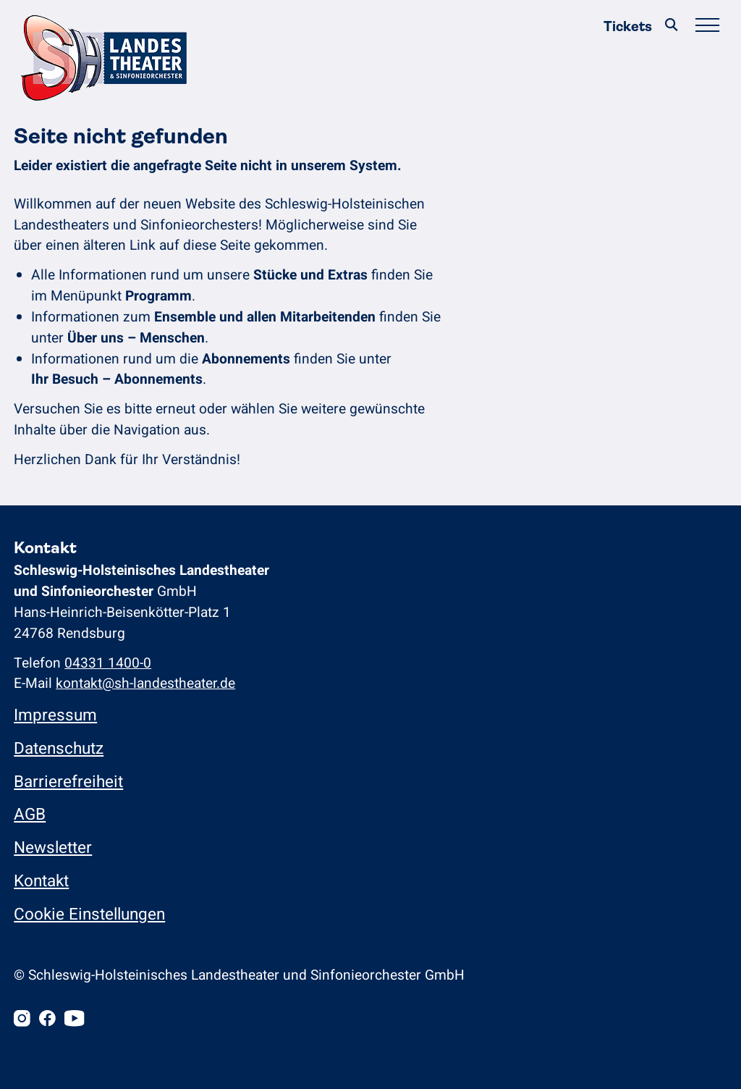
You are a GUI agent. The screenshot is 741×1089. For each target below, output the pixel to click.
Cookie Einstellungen (89, 914)
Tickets (628, 26)
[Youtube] (74, 1020)
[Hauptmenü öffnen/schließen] (707, 27)
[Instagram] (22, 1020)
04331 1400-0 (107, 663)
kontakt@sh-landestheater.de (145, 683)
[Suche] (671, 27)
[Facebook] (47, 1020)
